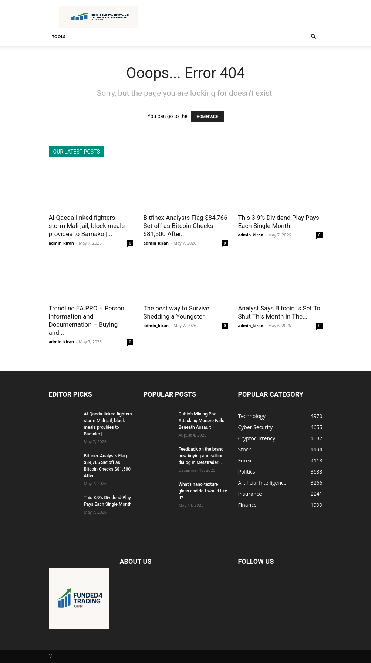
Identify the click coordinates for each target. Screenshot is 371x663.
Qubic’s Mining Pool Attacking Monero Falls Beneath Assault (202, 420)
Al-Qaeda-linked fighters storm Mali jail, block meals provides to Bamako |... (87, 226)
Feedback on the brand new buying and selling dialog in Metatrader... (201, 456)
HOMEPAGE (207, 116)
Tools (58, 36)
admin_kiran (61, 243)
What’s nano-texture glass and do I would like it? (203, 491)
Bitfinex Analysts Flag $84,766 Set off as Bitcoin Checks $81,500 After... (185, 226)
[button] (314, 36)
